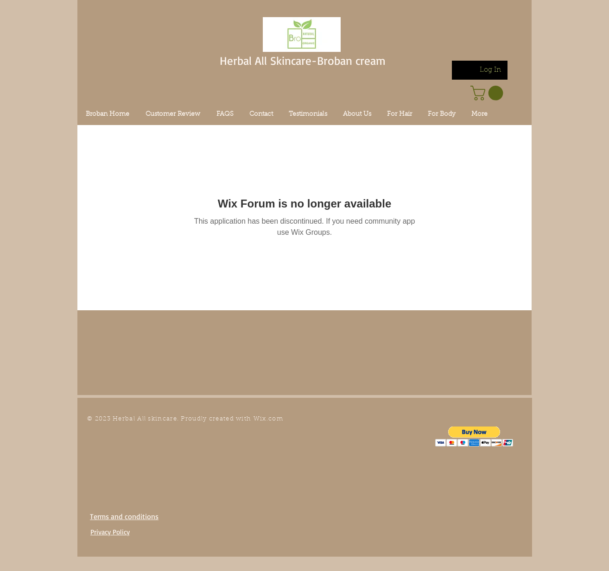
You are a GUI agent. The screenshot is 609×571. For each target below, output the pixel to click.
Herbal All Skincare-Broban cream (303, 60)
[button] (474, 436)
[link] (488, 93)
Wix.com (268, 419)
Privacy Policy (110, 531)
